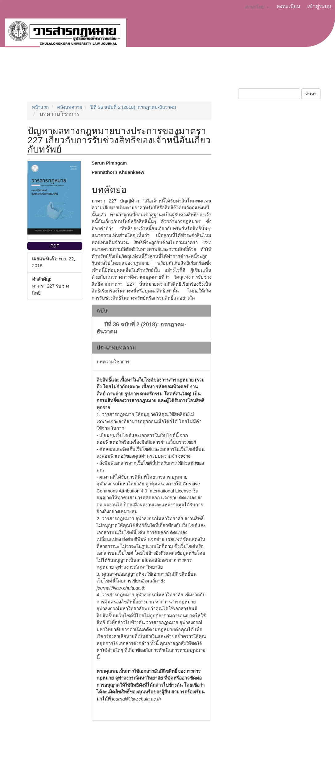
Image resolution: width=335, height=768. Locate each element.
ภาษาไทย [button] (257, 7)
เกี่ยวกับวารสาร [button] (34, 73)
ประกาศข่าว (114, 73)
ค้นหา (310, 93)
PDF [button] (54, 245)
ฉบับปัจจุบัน (201, 73)
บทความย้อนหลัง (242, 73)
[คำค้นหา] (269, 93)
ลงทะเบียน (288, 6)
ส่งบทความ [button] (77, 73)
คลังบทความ (69, 107)
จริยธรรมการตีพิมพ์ (158, 73)
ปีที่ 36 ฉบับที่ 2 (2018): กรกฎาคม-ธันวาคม (133, 107)
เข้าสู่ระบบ (319, 6)
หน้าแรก (40, 107)
